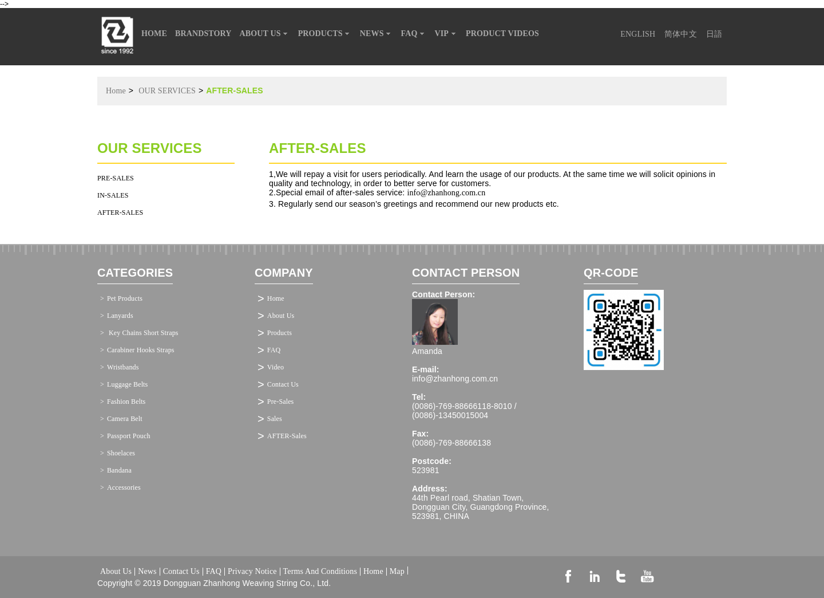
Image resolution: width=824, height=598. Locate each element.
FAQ (414, 33)
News (147, 572)
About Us (280, 316)
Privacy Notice (252, 572)
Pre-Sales (280, 402)
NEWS (376, 33)
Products (279, 333)
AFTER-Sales (287, 436)
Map (397, 570)
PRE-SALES (115, 178)
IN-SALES (112, 195)
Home (116, 90)
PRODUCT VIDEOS (502, 33)
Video (275, 367)
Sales (274, 419)
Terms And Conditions (320, 572)
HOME (154, 33)
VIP (446, 33)
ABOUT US (265, 33)
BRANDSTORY (203, 33)
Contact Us (283, 384)
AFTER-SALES (120, 212)
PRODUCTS (325, 33)
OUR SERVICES (167, 90)
